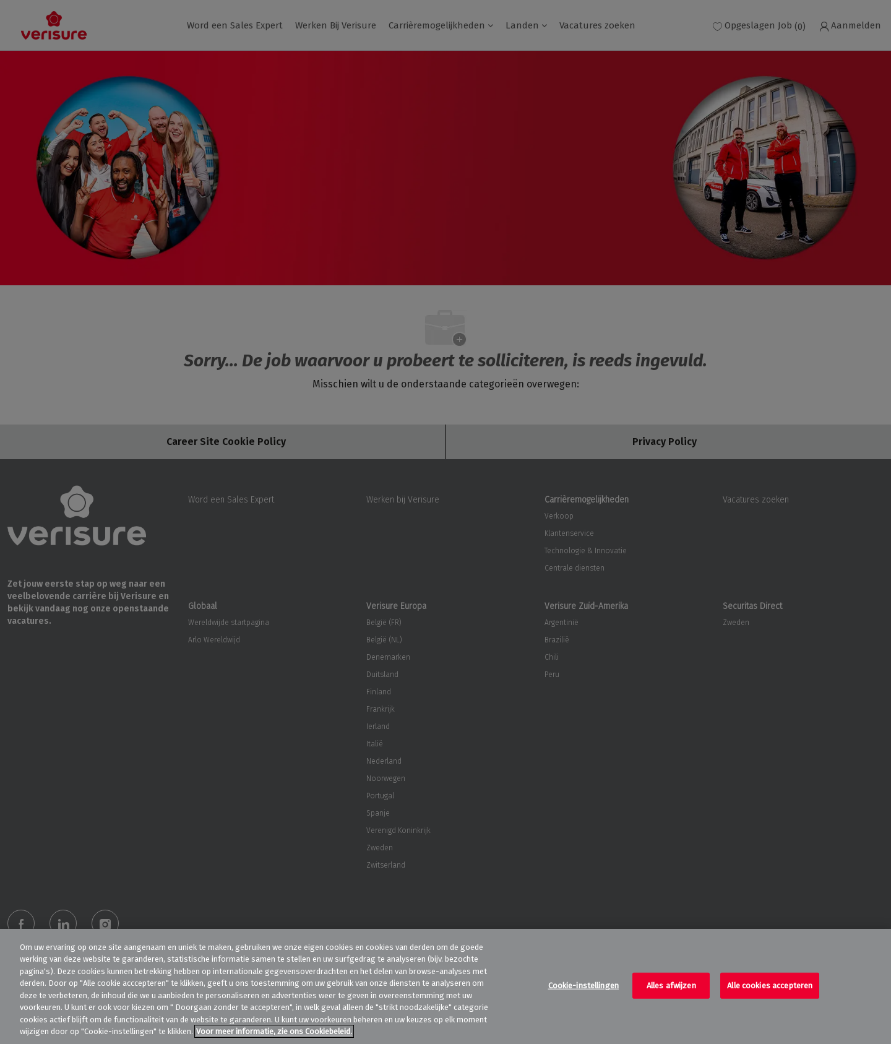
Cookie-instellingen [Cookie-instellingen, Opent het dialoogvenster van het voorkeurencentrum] (583, 985)
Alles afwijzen (671, 985)
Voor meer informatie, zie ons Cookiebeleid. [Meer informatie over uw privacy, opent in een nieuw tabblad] (274, 1031)
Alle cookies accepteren (769, 985)
